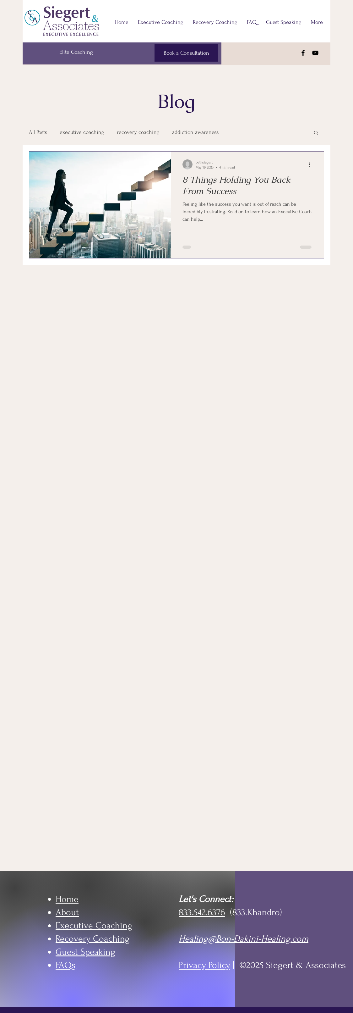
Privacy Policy (204, 965)
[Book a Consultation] (186, 53)
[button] (316, 133)
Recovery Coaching (93, 938)
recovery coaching (138, 132)
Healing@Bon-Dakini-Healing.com (243, 938)
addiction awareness (195, 132)
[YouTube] (315, 53)
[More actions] (311, 164)
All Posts (38, 132)
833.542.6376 (202, 912)
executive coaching (82, 132)
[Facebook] (303, 53)
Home (67, 899)
